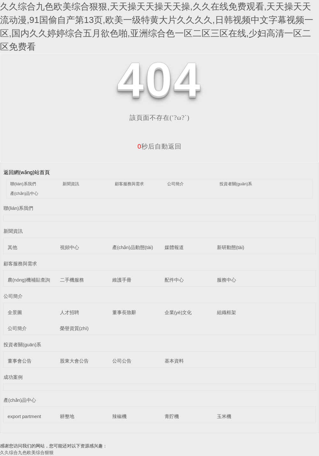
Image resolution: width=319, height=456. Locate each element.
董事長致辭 (124, 312)
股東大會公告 (74, 361)
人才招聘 (69, 312)
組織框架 (226, 312)
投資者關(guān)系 (235, 183)
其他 (12, 247)
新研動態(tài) (230, 247)
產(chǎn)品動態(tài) (132, 247)
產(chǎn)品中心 (24, 193)
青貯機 (172, 416)
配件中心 (174, 280)
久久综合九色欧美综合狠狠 (27, 452)
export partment (24, 416)
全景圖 (15, 312)
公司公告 (121, 361)
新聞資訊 (71, 183)
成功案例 (13, 377)
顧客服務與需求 (129, 183)
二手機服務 (72, 280)
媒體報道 (174, 247)
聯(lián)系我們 (23, 183)
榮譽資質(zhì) (74, 328)
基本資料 (174, 361)
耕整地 (67, 416)
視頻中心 (69, 247)
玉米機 (224, 416)
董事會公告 (20, 361)
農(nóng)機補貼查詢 (29, 280)
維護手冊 (121, 280)
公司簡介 (175, 183)
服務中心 (226, 280)
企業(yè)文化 (178, 312)
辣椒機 (119, 416)
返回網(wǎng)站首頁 (27, 172)
